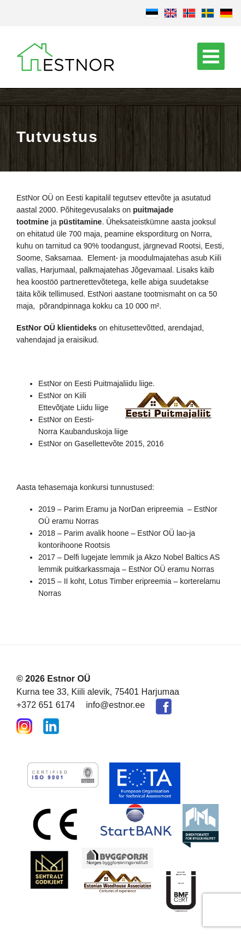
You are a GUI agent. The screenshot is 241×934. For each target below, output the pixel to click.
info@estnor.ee (115, 705)
